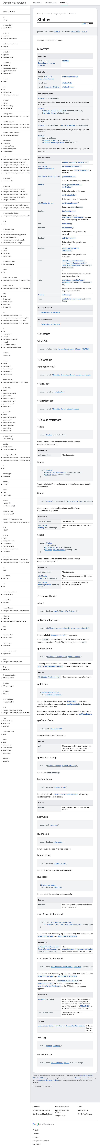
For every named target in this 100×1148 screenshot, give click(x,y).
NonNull (46, 111)
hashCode (66, 224)
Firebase (36, 1137)
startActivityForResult (67, 981)
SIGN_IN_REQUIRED (45, 936)
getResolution (68, 177)
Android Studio (83, 1110)
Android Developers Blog (41, 1110)
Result (84, 32)
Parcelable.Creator (46, 63)
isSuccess (66, 250)
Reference (72, 14)
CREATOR (65, 61)
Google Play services (59, 14)
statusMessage (68, 87)
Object (81, 162)
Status (57, 32)
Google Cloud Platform (41, 1141)
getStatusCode (68, 195)
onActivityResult (45, 983)
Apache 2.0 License (81, 1078)
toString (66, 295)
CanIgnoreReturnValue (72, 185)
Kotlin (83, 24)
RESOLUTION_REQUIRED (67, 936)
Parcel (78, 299)
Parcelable (75, 32)
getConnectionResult (71, 166)
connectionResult (70, 77)
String (56, 87)
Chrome (36, 1134)
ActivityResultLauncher (76, 263)
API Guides (37, 3)
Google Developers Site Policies (48, 1080)
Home (39, 14)
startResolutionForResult (73, 217)
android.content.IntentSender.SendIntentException (61, 1026)
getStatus (66, 187)
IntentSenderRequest (71, 265)
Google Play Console (85, 1114)
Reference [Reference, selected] (64, 3)
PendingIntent (57, 142)
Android (35, 1130)
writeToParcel (68, 299)
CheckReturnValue (71, 248)
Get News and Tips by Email (42, 1114)
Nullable (48, 77)
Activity (66, 282)
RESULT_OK (84, 1006)
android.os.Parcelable (52, 312)
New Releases (51, 3)
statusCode (67, 83)
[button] (14, 28)
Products (47, 14)
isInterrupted (68, 238)
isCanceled (67, 228)
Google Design (60, 1116)
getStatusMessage (69, 203)
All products (37, 1144)
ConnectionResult (46, 79)
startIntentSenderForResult (50, 666)
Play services (14, 2)
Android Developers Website (62, 1111)
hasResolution (68, 211)
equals (65, 162)
